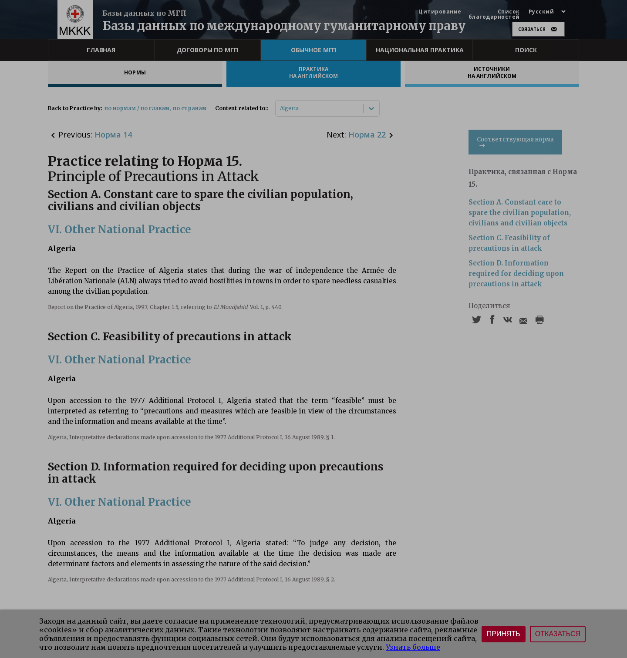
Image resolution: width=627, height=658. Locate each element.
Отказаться (557, 634)
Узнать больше (413, 647)
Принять (503, 634)
